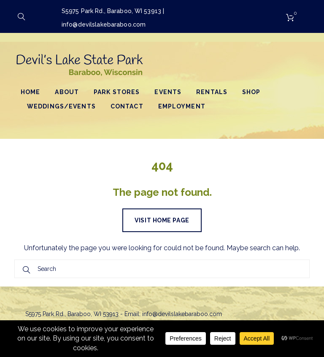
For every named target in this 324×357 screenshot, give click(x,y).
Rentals (211, 92)
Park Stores (117, 92)
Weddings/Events (61, 106)
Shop (251, 92)
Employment (181, 106)
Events (167, 92)
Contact (127, 106)
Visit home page (162, 220)
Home (30, 92)
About (67, 92)
